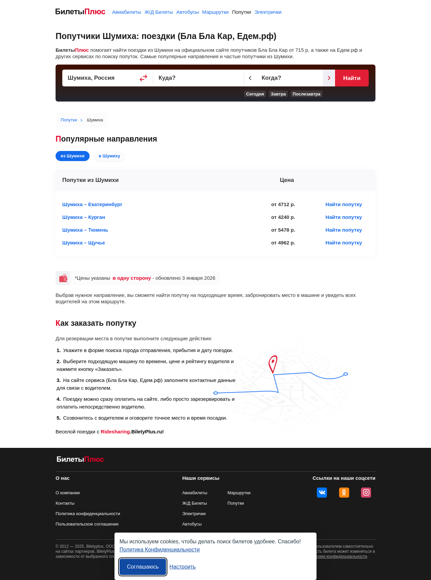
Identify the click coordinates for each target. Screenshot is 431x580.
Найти (351, 78)
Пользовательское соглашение (87, 524)
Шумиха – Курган (83, 217)
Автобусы (187, 12)
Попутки (241, 12)
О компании (68, 492)
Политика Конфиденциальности (160, 549)
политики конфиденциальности (337, 556)
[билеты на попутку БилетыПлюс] (80, 460)
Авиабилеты (126, 12)
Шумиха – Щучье (83, 242)
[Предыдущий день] (250, 78)
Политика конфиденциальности (88, 513)
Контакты (65, 503)
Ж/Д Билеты (158, 12)
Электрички (268, 12)
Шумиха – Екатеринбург (92, 204)
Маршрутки (215, 12)
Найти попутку (344, 204)
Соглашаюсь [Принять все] (143, 567)
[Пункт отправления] (107, 78)
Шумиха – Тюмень (85, 230)
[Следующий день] (329, 78)
